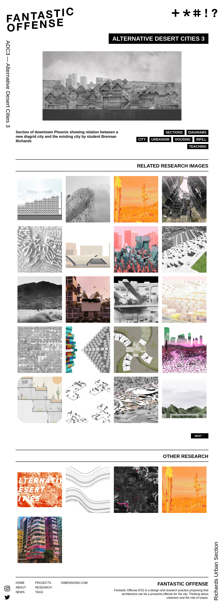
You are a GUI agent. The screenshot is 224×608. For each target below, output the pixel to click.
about (21, 587)
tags (39, 592)
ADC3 (8, 47)
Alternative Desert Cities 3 (8, 95)
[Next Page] (199, 435)
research (43, 587)
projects (43, 582)
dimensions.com (74, 582)
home (20, 582)
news (20, 592)
